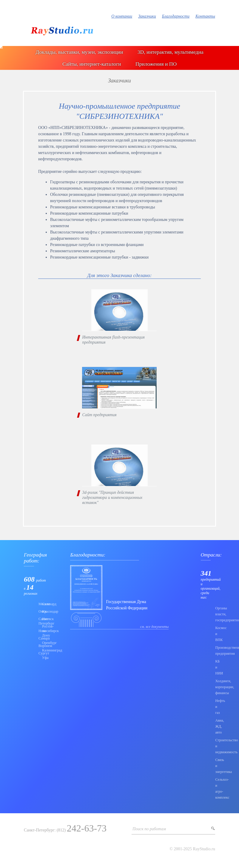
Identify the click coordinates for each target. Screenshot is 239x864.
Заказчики (147, 16)
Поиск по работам (149, 829)
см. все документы (154, 627)
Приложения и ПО (156, 64)
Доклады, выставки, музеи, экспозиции (79, 52)
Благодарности (175, 16)
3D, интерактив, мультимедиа (170, 52)
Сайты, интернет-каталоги (91, 64)
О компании (121, 16)
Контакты (205, 16)
